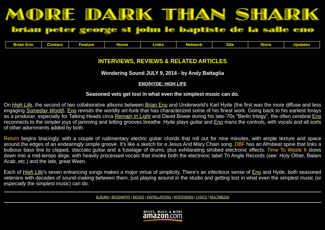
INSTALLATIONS (159, 197)
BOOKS (138, 197)
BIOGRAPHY (120, 197)
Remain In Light (133, 116)
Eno (71, 110)
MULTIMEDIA (219, 197)
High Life (22, 105)
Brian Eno (156, 105)
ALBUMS (102, 197)
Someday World (44, 110)
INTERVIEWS (183, 197)
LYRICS (201, 197)
